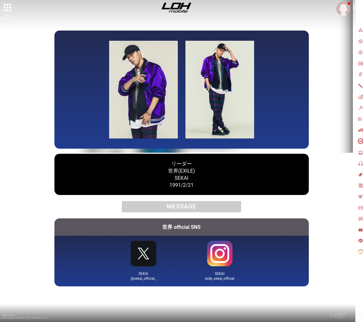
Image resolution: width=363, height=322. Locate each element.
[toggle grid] (7, 8)
